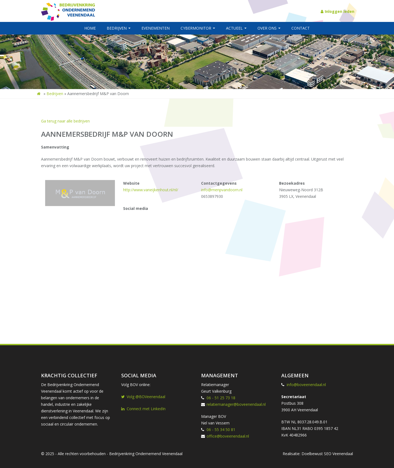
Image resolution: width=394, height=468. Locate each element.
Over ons (268, 28)
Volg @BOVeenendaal (143, 396)
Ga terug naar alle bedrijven (65, 121)
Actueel (236, 28)
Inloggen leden (337, 11)
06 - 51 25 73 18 (221, 397)
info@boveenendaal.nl (306, 384)
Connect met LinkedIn (143, 408)
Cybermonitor (198, 28)
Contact (300, 28)
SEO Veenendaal (338, 453)
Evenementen (155, 28)
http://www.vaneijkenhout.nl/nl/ (150, 189)
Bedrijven (119, 28)
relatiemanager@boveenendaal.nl (236, 404)
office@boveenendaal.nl (228, 436)
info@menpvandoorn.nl (221, 189)
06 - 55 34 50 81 (221, 429)
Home (90, 28)
